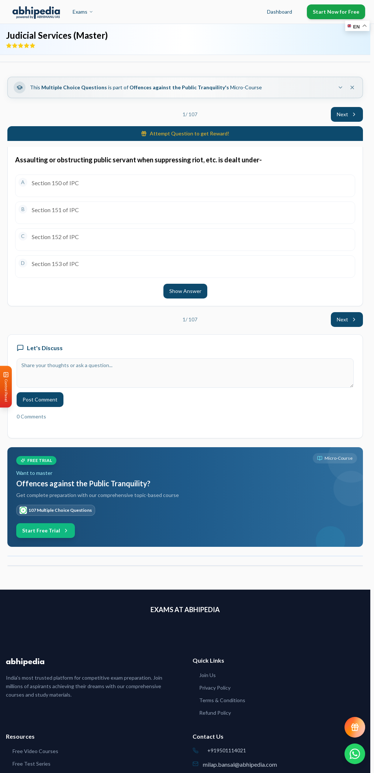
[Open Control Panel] (6, 386)
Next (347, 114)
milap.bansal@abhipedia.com (240, 764)
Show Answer (185, 291)
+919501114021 (226, 750)
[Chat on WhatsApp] (354, 753)
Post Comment (40, 399)
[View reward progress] (354, 727)
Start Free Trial (45, 530)
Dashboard (279, 11)
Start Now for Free (336, 11)
